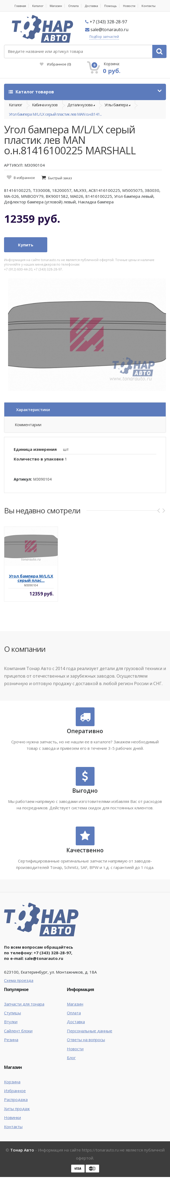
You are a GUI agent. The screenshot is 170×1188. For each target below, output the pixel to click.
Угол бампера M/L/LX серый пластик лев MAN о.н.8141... (55, 114)
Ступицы (12, 1012)
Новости (129, 6)
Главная (20, 6)
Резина (11, 1039)
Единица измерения (35, 449)
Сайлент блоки (18, 1030)
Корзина (12, 1081)
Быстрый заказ (60, 178)
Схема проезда (18, 980)
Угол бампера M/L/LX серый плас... (31, 578)
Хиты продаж (17, 1108)
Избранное (55, 64)
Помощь (110, 6)
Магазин (56, 6)
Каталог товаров (31, 92)
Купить (25, 244)
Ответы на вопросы (86, 1039)
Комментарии (28, 424)
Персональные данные (89, 1030)
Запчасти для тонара (24, 1004)
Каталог (38, 6)
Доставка (91, 6)
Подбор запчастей (104, 36)
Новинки (12, 1117)
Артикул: (23, 479)
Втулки (10, 1021)
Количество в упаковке (39, 459)
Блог (71, 1057)
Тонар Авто (22, 1150)
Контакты (148, 6)
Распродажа (16, 1099)
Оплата (73, 6)
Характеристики (33, 409)
